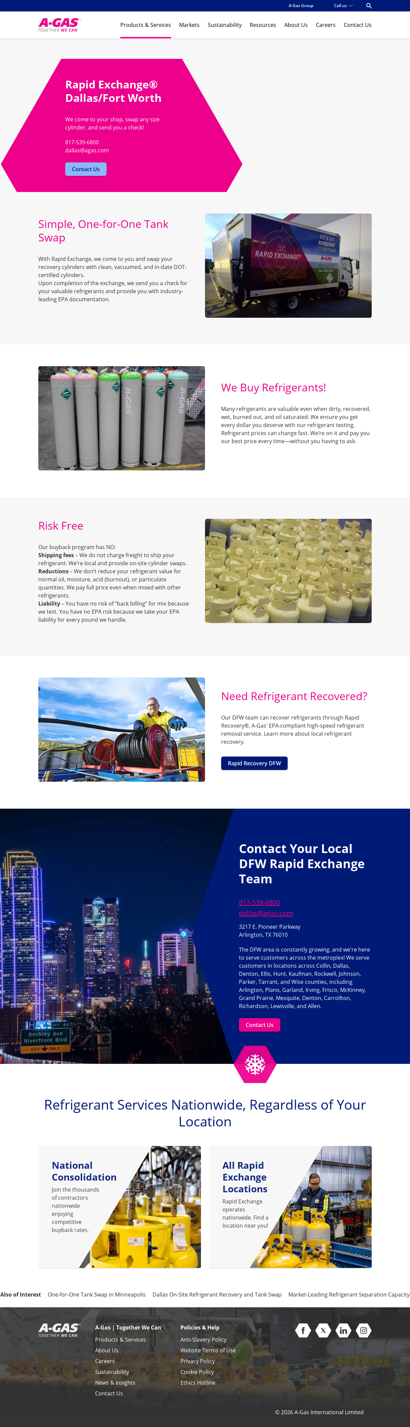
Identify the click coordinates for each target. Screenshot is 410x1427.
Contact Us (358, 25)
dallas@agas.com (266, 913)
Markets (189, 25)
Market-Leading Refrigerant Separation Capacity (349, 1294)
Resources (263, 25)
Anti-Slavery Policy (203, 1339)
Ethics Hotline (197, 1382)
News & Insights (115, 1382)
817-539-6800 (259, 902)
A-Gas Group (301, 5)
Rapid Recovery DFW (254, 763)
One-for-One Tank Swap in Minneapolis (97, 1294)
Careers (326, 25)
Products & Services (145, 25)
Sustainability (225, 25)
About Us (296, 25)
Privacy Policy (197, 1361)
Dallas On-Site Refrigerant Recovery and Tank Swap (217, 1294)
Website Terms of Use (208, 1350)
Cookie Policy (197, 1372)
